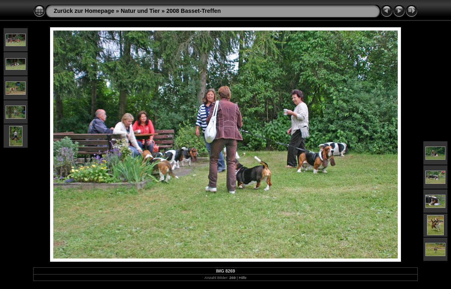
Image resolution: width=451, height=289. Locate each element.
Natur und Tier (140, 11)
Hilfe (242, 277)
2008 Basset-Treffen (193, 11)
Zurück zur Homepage (84, 11)
